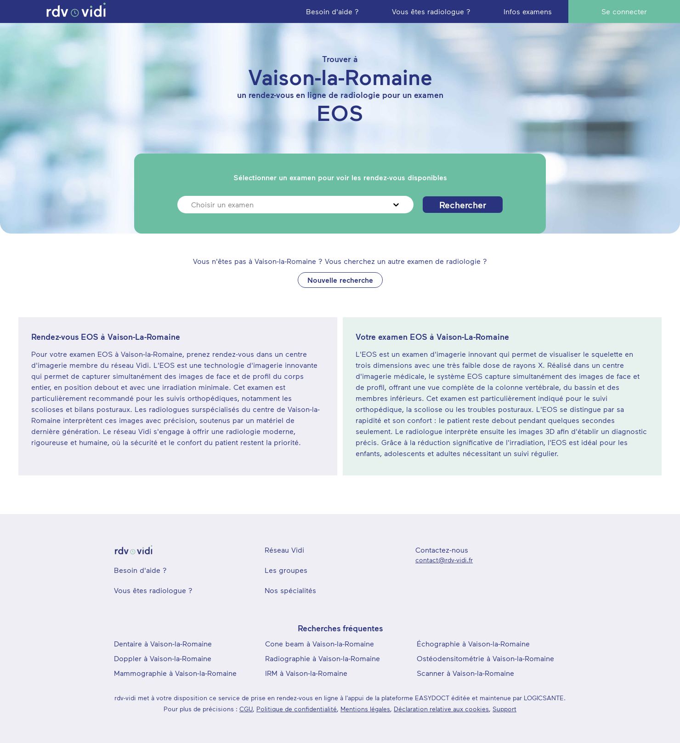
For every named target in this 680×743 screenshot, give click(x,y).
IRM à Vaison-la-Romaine (306, 673)
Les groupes (286, 570)
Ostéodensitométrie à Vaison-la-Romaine (485, 658)
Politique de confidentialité (296, 709)
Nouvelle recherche (340, 279)
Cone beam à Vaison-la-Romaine (319, 643)
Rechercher (462, 204)
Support (504, 709)
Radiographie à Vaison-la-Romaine (322, 658)
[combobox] (192, 204)
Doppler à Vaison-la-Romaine (162, 658)
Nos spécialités (290, 590)
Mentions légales (365, 709)
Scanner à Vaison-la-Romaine (465, 673)
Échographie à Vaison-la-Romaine (473, 643)
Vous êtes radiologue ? (153, 590)
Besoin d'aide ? (140, 570)
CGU (246, 709)
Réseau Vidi (284, 549)
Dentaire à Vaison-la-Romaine (163, 643)
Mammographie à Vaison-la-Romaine (175, 673)
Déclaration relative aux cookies (441, 709)
